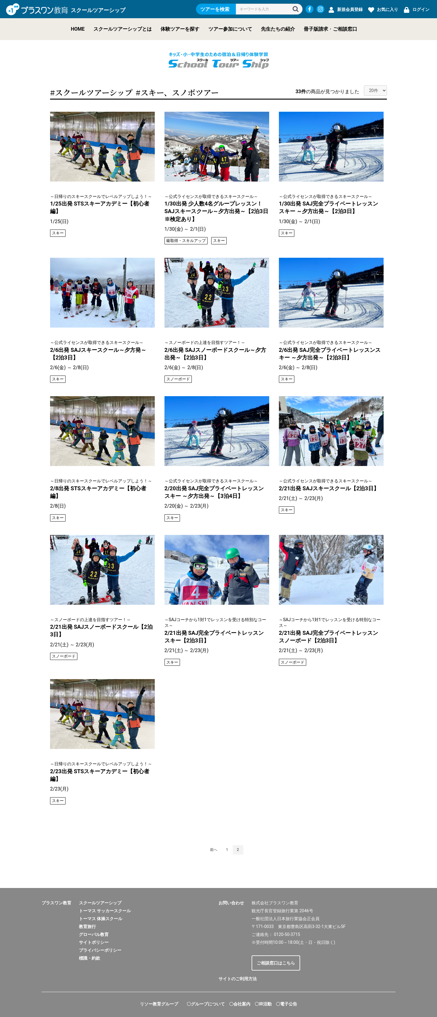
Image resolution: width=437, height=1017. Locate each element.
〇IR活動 (263, 1004)
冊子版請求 (316, 29)
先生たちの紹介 (278, 29)
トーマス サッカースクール (105, 910)
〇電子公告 (286, 1004)
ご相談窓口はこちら (276, 963)
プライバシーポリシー (100, 950)
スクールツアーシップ (100, 902)
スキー (58, 233)
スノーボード (178, 379)
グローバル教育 (94, 934)
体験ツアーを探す (180, 29)
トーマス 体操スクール (100, 918)
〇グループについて (206, 1004)
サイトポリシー (94, 942)
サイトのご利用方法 (237, 978)
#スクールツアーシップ (91, 92)
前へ (213, 850)
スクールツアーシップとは (122, 29)
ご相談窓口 (345, 29)
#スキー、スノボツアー (177, 92)
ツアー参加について (230, 29)
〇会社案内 (239, 1004)
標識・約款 (89, 958)
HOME (78, 29)
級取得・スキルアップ (186, 240)
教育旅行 (87, 926)
